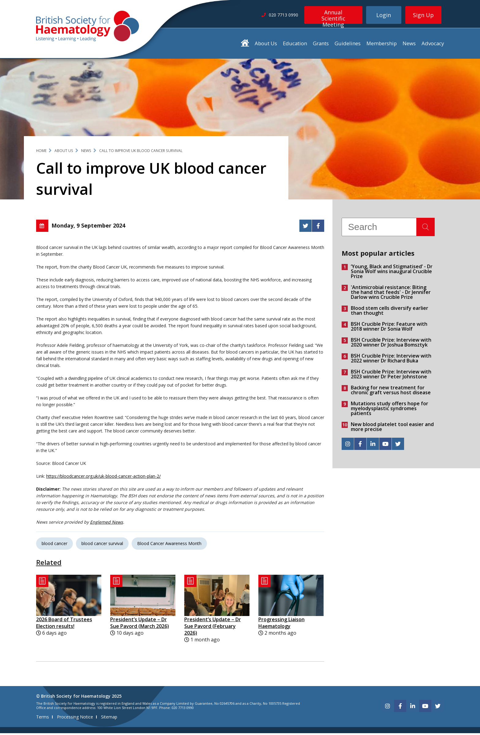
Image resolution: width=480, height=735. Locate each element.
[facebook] (360, 446)
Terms (42, 719)
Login (383, 15)
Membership (381, 45)
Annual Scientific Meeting (333, 16)
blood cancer (54, 545)
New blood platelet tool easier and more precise (392, 429)
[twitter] (398, 446)
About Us (266, 45)
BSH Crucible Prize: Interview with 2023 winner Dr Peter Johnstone (391, 376)
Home (41, 152)
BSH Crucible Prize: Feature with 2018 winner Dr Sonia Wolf (389, 328)
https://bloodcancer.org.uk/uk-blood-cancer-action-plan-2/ (103, 478)
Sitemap (109, 719)
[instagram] (348, 446)
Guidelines (348, 45)
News (409, 45)
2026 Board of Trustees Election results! (64, 625)
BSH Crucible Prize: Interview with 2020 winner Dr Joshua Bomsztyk (391, 344)
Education (295, 45)
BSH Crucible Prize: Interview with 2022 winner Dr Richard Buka (391, 360)
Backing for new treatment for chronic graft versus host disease (391, 392)
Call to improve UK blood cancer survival (140, 152)
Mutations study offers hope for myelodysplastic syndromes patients (389, 410)
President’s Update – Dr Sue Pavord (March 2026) (139, 625)
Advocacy (433, 45)
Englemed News (106, 524)
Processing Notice (75, 719)
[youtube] (385, 446)
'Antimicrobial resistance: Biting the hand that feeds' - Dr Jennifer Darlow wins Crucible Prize (391, 294)
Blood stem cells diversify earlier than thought (389, 312)
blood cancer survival (102, 545)
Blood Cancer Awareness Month (169, 545)
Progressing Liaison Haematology (281, 625)
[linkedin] (373, 446)
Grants (321, 45)
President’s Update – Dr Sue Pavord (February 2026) (212, 628)
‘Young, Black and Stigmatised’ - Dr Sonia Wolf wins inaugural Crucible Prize (392, 273)
